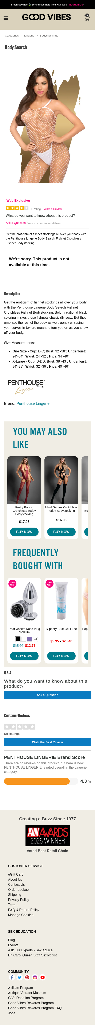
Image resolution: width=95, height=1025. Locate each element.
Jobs (11, 1013)
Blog (11, 940)
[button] (17, 639)
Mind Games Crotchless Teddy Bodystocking (61, 509)
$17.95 (24, 522)
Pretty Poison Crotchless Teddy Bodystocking (24, 510)
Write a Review (53, 208)
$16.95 (61, 520)
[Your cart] (86, 18)
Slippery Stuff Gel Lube (61, 629)
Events (13, 945)
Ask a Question (16, 223)
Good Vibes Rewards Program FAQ (35, 1008)
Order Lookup (18, 889)
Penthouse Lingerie (33, 403)
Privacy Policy (18, 900)
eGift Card (15, 874)
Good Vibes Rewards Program (31, 1003)
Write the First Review (47, 742)
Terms (12, 905)
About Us (15, 879)
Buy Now (24, 532)
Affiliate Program (20, 988)
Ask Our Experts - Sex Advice (30, 950)
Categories (12, 35)
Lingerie (29, 35)
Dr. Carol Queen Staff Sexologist (32, 955)
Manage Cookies (20, 915)
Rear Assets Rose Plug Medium (24, 630)
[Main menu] (5, 18)
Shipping (14, 894)
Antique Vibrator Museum (27, 993)
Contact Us (16, 884)
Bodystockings (49, 35)
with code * (47, 4)
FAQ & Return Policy (23, 910)
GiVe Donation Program (26, 998)
